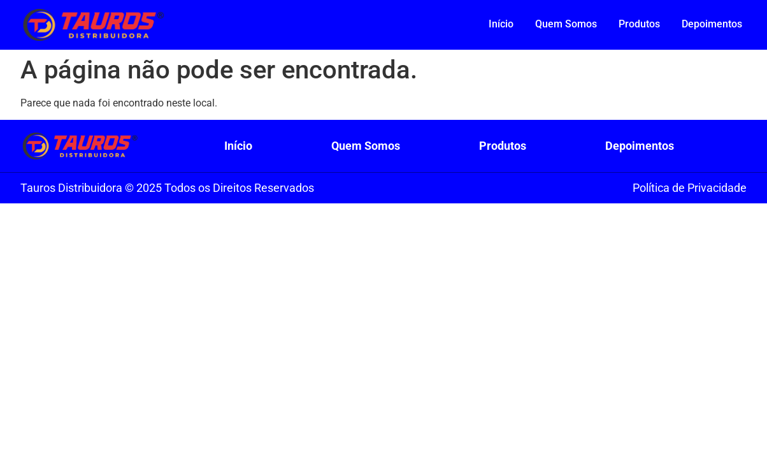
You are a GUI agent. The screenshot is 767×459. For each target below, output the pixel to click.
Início (501, 24)
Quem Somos (566, 24)
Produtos (639, 24)
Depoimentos (712, 24)
